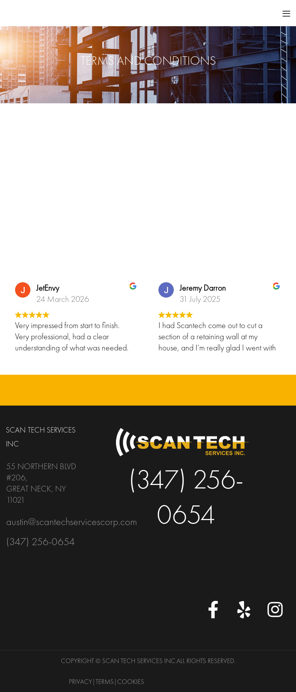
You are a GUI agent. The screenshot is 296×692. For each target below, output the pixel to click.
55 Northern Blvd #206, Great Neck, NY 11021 (41, 483)
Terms (105, 681)
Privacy (80, 681)
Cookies (130, 681)
